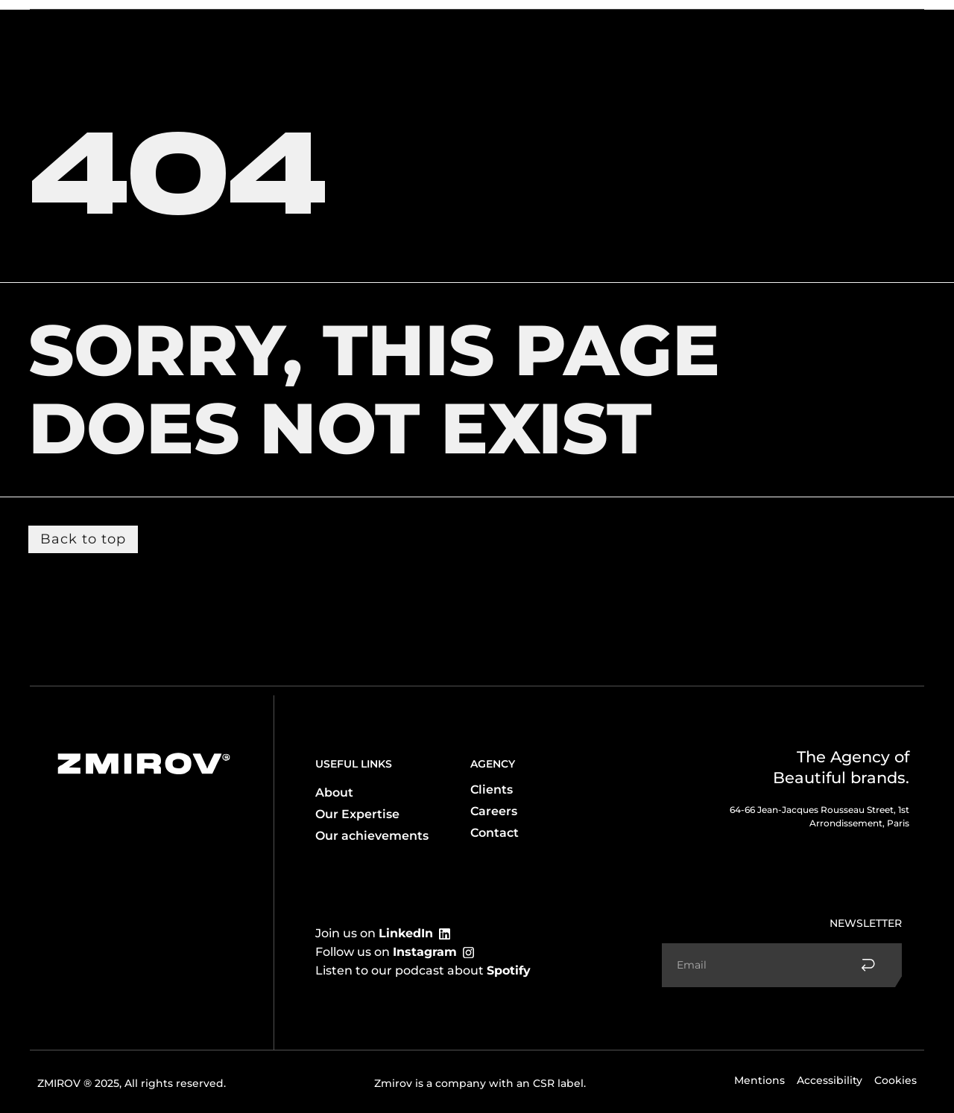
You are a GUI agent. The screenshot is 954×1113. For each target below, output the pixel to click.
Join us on (374, 933)
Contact (824, 25)
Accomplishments (737, 25)
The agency (77, 25)
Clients (228, 25)
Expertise (158, 25)
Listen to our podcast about (423, 970)
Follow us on (386, 952)
